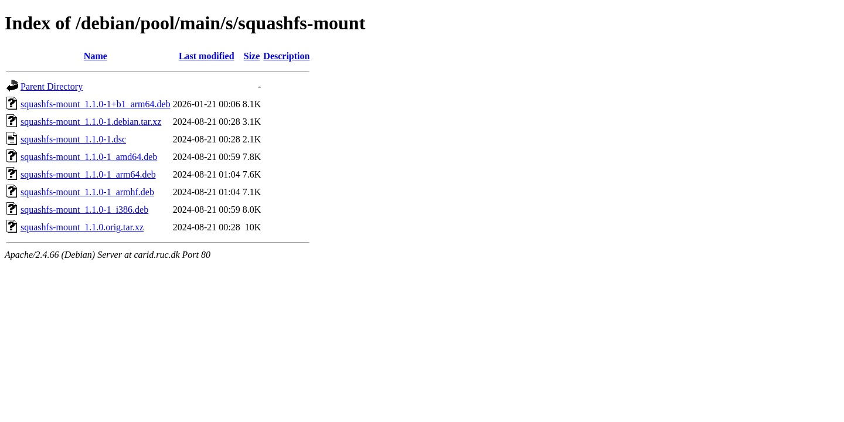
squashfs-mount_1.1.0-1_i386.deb (84, 210)
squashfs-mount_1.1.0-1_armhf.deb (87, 192)
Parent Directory (52, 86)
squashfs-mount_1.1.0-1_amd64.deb (89, 157)
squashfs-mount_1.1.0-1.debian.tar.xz (91, 122)
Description (286, 56)
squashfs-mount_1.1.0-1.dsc (73, 139)
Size (252, 56)
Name (95, 56)
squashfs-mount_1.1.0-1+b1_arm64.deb (96, 104)
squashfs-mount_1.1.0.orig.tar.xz (82, 227)
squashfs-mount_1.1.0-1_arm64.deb (88, 174)
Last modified (206, 56)
